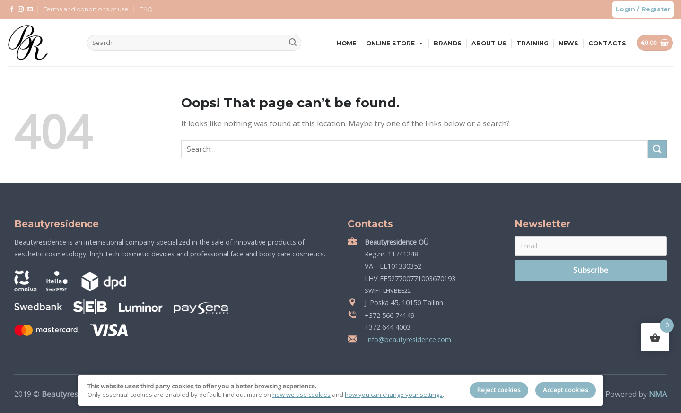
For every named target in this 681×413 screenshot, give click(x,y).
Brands (448, 43)
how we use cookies (301, 394)
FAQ (146, 9)
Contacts (607, 43)
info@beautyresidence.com (408, 339)
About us (488, 43)
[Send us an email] (30, 9)
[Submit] (293, 43)
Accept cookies (565, 390)
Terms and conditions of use (86, 9)
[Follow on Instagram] (21, 9)
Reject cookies (499, 390)
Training (532, 43)
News (568, 43)
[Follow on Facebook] (12, 9)
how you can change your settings (394, 394)
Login (625, 9)
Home (346, 43)
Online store (395, 43)
